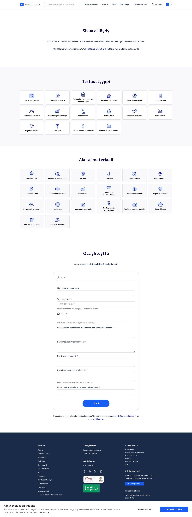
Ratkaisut (41, 461)
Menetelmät (42, 458)
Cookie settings (145, 509)
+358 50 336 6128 (90, 454)
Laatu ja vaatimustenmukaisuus (50, 495)
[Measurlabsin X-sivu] (95, 471)
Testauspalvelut (91, 4)
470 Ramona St (131, 456)
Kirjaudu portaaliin (135, 483)
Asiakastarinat (140, 4)
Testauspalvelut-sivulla (97, 49)
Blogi (114, 4)
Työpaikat (41, 476)
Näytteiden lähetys (45, 480)
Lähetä (96, 403)
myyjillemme (98, 419)
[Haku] (62, 4)
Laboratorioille (43, 469)
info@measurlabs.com (126, 416)
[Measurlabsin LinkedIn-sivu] (90, 471)
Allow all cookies (174, 509)
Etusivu (40, 450)
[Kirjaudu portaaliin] (156, 4)
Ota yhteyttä (125, 4)
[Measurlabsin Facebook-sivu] (84, 471)
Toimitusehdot (43, 484)
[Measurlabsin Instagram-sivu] (101, 471)
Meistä (105, 4)
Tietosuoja (42, 487)
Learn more (44, 512)
